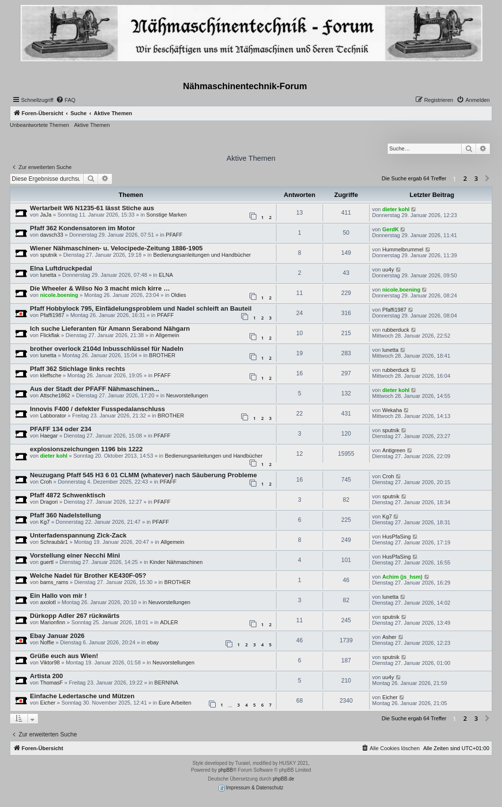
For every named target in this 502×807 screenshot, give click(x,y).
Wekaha (392, 410)
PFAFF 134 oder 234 (60, 429)
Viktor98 (50, 662)
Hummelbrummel (403, 249)
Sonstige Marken (166, 215)
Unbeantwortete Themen (39, 125)
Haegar (49, 436)
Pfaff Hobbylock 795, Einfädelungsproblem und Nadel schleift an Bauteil (140, 308)
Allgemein (167, 335)
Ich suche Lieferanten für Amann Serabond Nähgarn (110, 328)
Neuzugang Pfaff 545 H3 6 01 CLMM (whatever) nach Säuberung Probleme (143, 475)
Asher (389, 637)
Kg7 (45, 522)
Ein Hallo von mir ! (58, 595)
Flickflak (50, 335)
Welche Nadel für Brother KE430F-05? (88, 575)
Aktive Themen (92, 125)
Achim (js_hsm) (402, 577)
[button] (487, 178)
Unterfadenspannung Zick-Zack (78, 535)
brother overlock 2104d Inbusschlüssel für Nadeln (106, 348)
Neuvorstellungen (187, 395)
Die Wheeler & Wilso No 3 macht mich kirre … (100, 288)
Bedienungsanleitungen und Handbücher (202, 255)
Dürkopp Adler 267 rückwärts (75, 615)
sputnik (48, 255)
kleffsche (50, 375)
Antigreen (393, 450)
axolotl (48, 602)
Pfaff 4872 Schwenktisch (67, 495)
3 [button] (476, 178)
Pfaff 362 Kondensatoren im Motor (82, 228)
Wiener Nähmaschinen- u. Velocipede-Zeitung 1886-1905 (116, 248)
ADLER (169, 622)
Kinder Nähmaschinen (176, 562)
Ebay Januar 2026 (57, 635)
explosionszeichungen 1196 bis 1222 (86, 449)
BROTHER (162, 355)
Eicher (47, 703)
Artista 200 (46, 676)
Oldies (178, 295)
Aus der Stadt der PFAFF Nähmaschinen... (94, 388)
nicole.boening (59, 295)
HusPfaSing (396, 536)
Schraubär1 (54, 542)
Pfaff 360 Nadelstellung (65, 515)
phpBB (225, 770)
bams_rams (54, 582)
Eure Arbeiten (174, 703)
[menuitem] (65, 100)
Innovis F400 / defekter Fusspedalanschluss (97, 409)
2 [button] (465, 178)
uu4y (388, 269)
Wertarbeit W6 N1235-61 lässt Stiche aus (92, 208)
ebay (153, 642)
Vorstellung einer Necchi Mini (75, 555)
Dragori (49, 502)
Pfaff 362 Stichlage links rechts (77, 368)
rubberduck (395, 330)
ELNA (166, 275)
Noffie (47, 642)
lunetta (48, 275)
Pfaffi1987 (52, 315)
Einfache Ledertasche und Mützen (82, 696)
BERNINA (166, 682)
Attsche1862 (55, 395)
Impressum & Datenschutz (251, 788)
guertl (47, 562)
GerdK (390, 229)
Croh (46, 482)
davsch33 (51, 235)
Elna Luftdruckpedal (61, 268)
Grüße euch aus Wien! (64, 656)
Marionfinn (52, 622)
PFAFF (174, 235)
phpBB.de (283, 779)
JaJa (45, 215)
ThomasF (51, 682)
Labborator (53, 415)
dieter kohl (396, 209)
